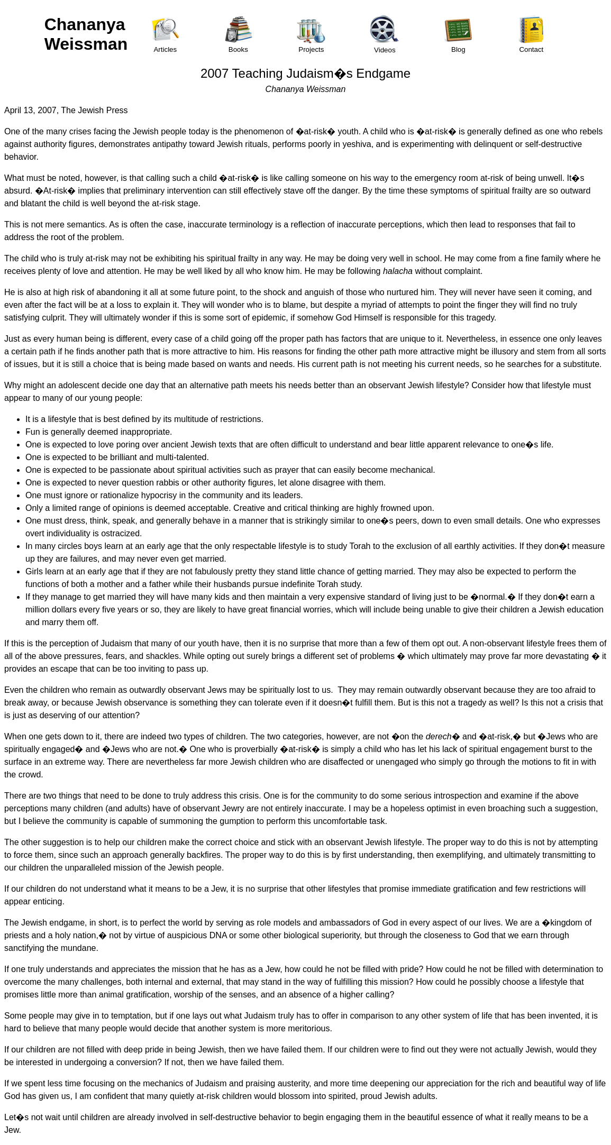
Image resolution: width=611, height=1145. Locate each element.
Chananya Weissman (86, 34)
